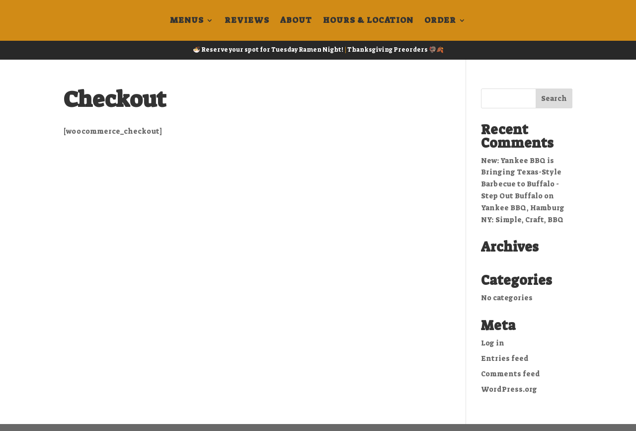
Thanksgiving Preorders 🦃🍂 (395, 50)
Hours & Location (368, 21)
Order (440, 21)
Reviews (247, 21)
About (296, 21)
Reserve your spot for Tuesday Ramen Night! (272, 50)
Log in (492, 343)
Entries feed (505, 358)
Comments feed (510, 373)
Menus (187, 21)
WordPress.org (509, 389)
